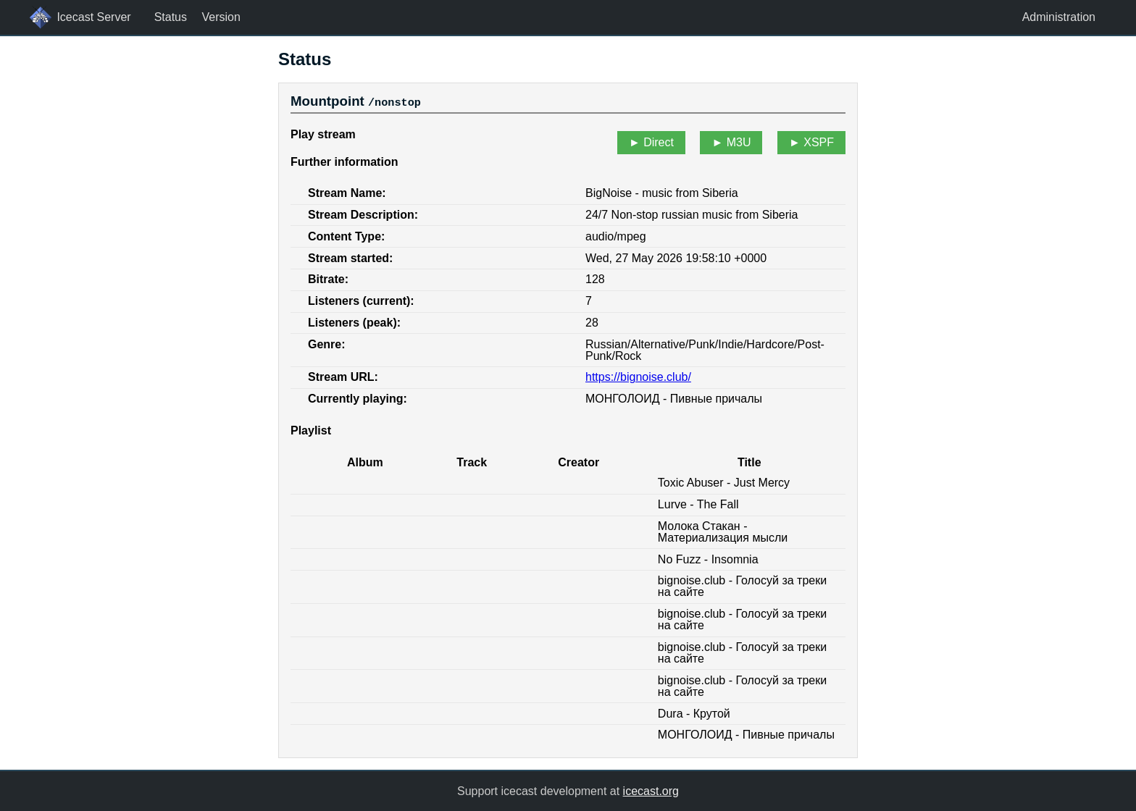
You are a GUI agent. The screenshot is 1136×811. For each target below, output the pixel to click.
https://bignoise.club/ (638, 377)
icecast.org (651, 790)
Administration (1058, 17)
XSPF (818, 142)
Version (220, 17)
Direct (658, 142)
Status (170, 17)
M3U (739, 142)
